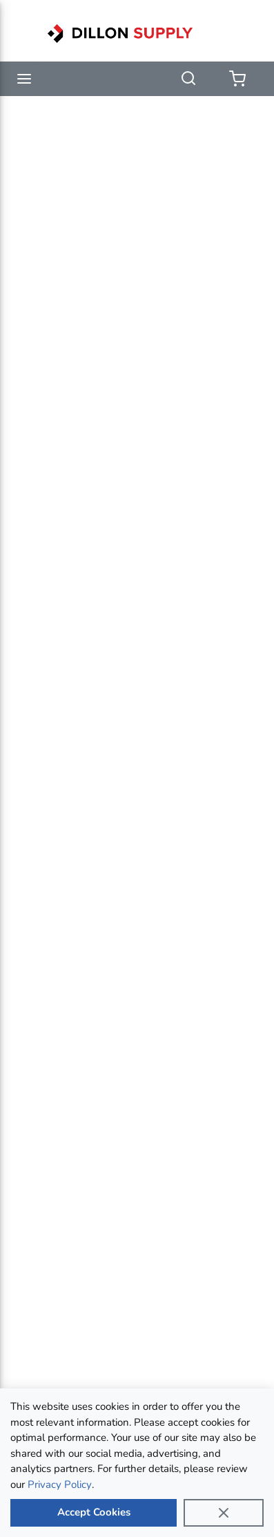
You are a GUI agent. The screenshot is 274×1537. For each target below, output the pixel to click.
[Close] (224, 1513)
